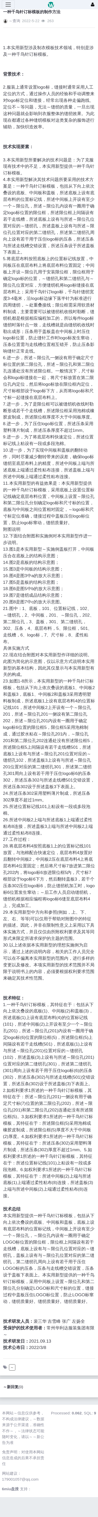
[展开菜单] (8, 4)
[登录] (92, 4)
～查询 (14, 21)
